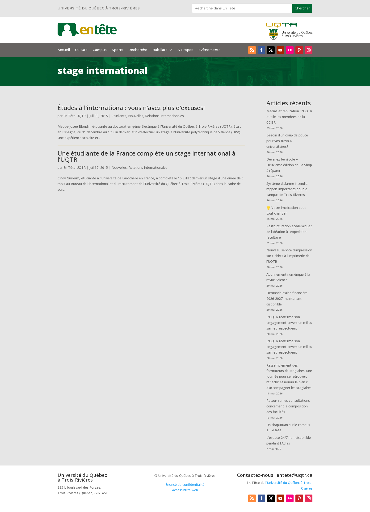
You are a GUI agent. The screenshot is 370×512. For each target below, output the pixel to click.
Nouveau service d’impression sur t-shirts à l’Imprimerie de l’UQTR (289, 256)
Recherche (137, 50)
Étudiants (119, 116)
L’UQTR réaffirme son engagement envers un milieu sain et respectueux (289, 322)
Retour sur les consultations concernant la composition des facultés (288, 406)
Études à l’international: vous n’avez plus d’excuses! (131, 107)
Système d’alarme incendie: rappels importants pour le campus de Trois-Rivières (287, 189)
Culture (81, 50)
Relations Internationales (164, 116)
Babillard (160, 50)
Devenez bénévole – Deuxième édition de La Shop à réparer (289, 165)
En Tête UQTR (74, 116)
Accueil (64, 50)
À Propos (185, 50)
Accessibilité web (185, 490)
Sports (117, 50)
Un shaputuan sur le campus (288, 425)
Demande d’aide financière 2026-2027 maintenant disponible (286, 298)
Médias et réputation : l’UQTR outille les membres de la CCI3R (289, 117)
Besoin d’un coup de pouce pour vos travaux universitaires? (287, 141)
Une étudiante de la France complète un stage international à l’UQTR (146, 156)
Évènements (209, 50)
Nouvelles (135, 116)
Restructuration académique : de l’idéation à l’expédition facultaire (289, 232)
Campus (100, 50)
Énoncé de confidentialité (185, 484)
